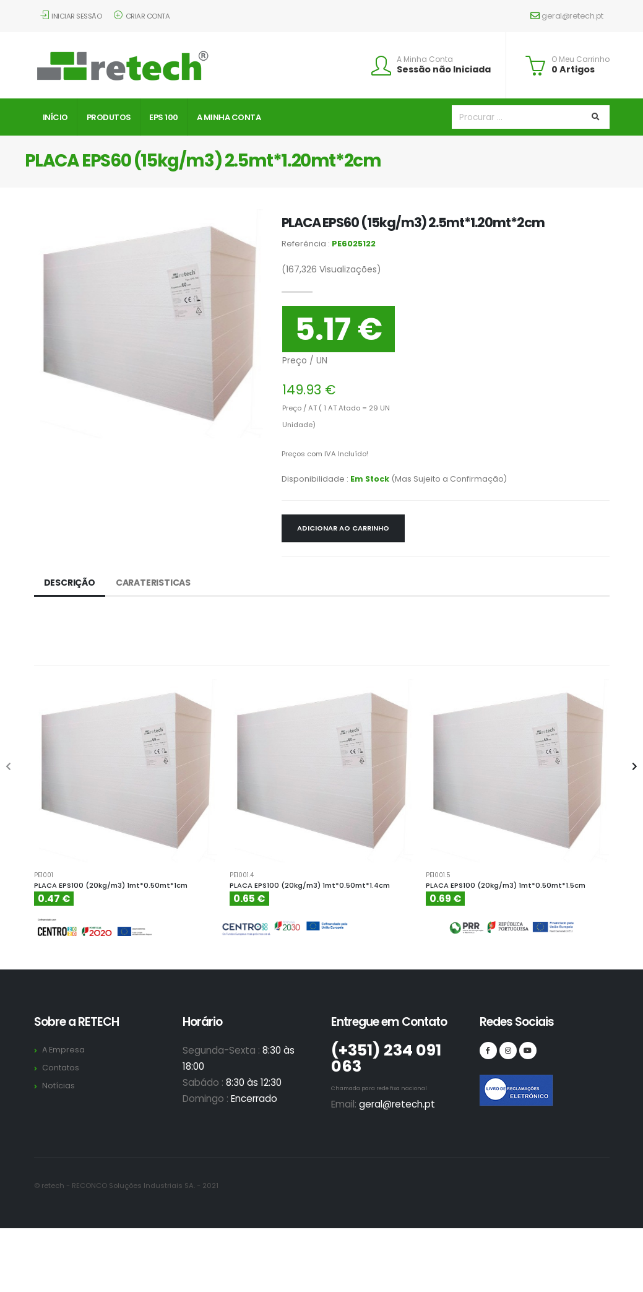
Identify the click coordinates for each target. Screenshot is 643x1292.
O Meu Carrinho (580, 59)
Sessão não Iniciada (444, 69)
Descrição (69, 582)
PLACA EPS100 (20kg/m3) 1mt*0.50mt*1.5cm (505, 885)
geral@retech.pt (566, 16)
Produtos (109, 117)
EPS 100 (163, 117)
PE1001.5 (438, 875)
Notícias (58, 1085)
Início (55, 117)
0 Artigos (573, 69)
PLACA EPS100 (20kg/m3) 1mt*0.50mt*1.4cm (310, 885)
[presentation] (9, 767)
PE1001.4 (242, 875)
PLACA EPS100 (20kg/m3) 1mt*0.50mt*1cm (111, 885)
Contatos (60, 1067)
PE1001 (43, 875)
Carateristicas (153, 582)
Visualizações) (331, 269)
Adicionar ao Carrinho (343, 528)
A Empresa (63, 1049)
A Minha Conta (425, 59)
